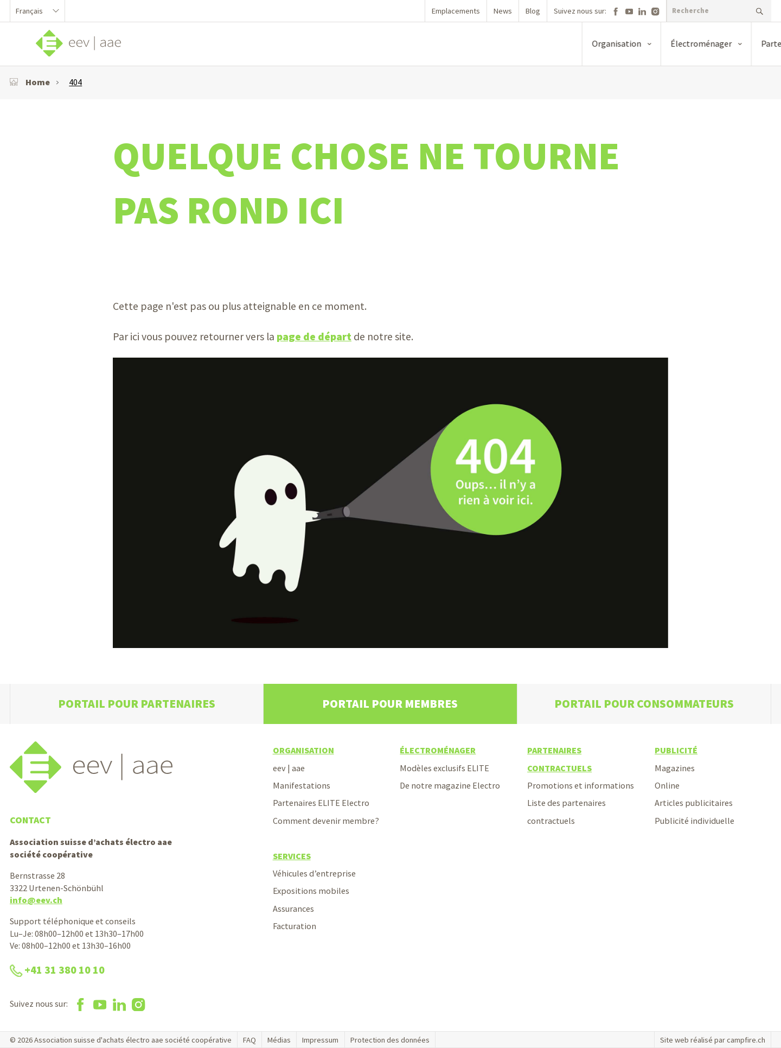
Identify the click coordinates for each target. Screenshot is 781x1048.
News (503, 11)
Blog (533, 11)
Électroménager (438, 750)
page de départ (314, 336)
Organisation (303, 750)
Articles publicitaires (694, 802)
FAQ (249, 1040)
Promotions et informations (580, 785)
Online (667, 785)
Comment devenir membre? (326, 820)
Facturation (294, 925)
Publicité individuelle (694, 820)
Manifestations (301, 785)
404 (75, 82)
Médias (279, 1040)
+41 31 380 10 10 (57, 969)
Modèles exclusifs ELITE (444, 768)
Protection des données (390, 1040)
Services (292, 855)
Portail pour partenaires (136, 703)
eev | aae (289, 768)
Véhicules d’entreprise (314, 873)
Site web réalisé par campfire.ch (712, 1040)
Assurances (293, 908)
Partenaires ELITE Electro (321, 802)
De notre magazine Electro (450, 785)
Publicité (676, 750)
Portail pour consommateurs (644, 703)
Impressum (320, 1040)
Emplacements (456, 11)
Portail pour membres (390, 703)
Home (30, 82)
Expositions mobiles (311, 890)
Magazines (675, 768)
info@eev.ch (36, 899)
